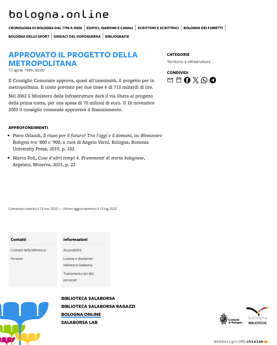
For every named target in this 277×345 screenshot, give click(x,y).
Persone (17, 258)
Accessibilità (72, 250)
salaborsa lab (79, 322)
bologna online (81, 314)
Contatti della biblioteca (28, 250)
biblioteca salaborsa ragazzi (98, 306)
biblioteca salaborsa (88, 298)
